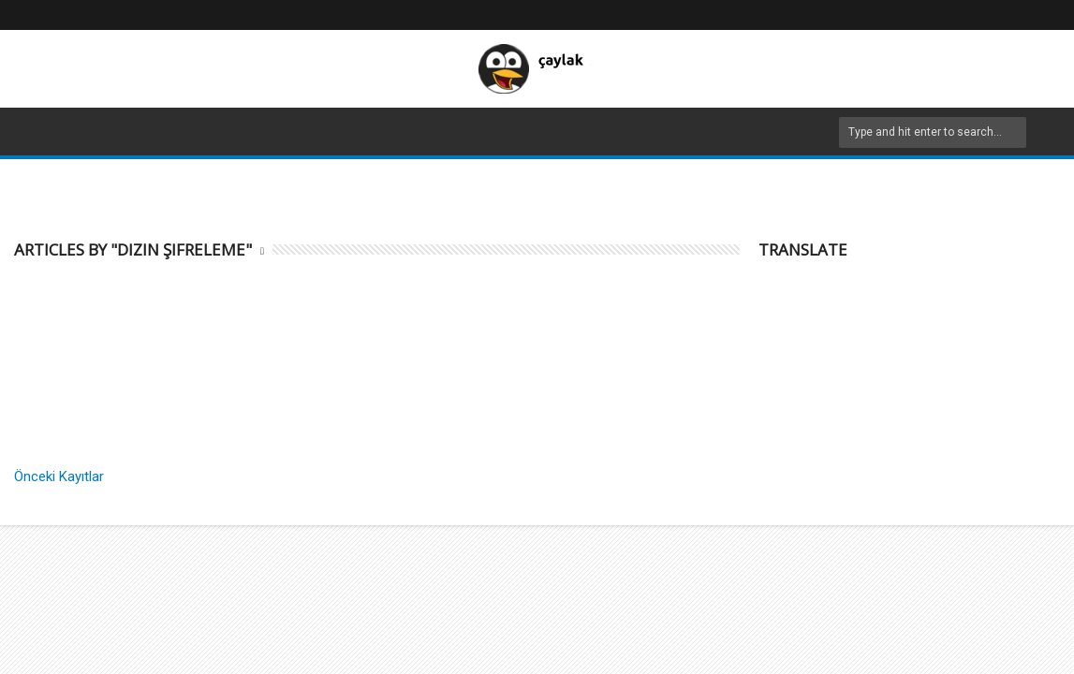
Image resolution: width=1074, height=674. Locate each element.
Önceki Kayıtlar (59, 476)
